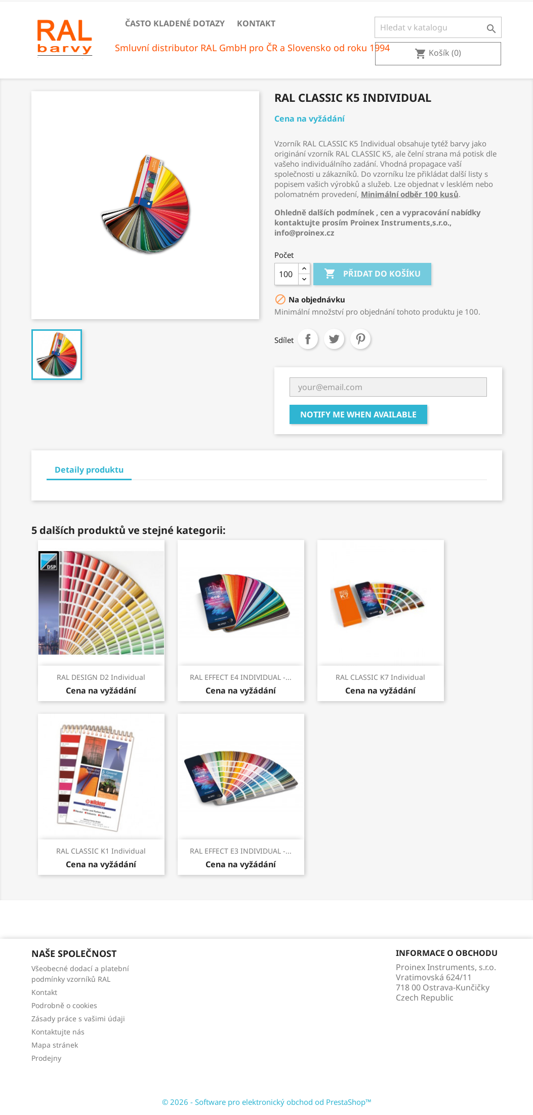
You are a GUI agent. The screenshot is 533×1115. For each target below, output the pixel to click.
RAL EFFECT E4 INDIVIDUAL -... (241, 677)
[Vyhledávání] (438, 27)
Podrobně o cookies (64, 1005)
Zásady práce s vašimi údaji (78, 1018)
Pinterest (360, 339)
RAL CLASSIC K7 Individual (380, 677)
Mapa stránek (54, 1045)
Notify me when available (358, 414)
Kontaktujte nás (58, 1031)
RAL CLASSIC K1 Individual (101, 851)
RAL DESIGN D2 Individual (101, 677)
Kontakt (256, 23)
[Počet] (286, 274)
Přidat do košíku (372, 274)
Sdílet (308, 339)
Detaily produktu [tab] (89, 469)
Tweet (334, 339)
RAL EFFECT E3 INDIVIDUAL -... (241, 851)
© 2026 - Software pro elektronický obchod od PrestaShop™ (267, 1102)
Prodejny (46, 1058)
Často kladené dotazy (175, 23)
